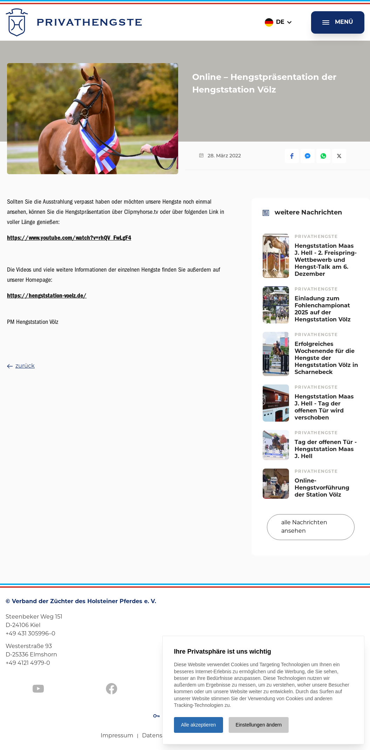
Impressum (117, 736)
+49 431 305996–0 (30, 634)
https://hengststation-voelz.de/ (47, 295)
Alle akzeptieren (198, 725)
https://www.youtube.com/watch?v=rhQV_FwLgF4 (69, 237)
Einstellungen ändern (259, 725)
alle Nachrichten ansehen (304, 527)
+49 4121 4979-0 (28, 663)
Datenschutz (160, 736)
